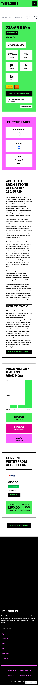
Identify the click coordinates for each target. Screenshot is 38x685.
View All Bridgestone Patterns (16, 100)
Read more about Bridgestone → (19, 352)
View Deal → (14, 495)
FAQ (3, 648)
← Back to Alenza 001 (19, 526)
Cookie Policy (11, 676)
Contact (5, 658)
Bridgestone (19, 17)
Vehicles (5, 638)
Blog (3, 643)
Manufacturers (6, 17)
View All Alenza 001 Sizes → (19, 93)
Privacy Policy (11, 670)
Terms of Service (25, 670)
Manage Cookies (25, 676)
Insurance (5, 653)
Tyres (4, 634)
